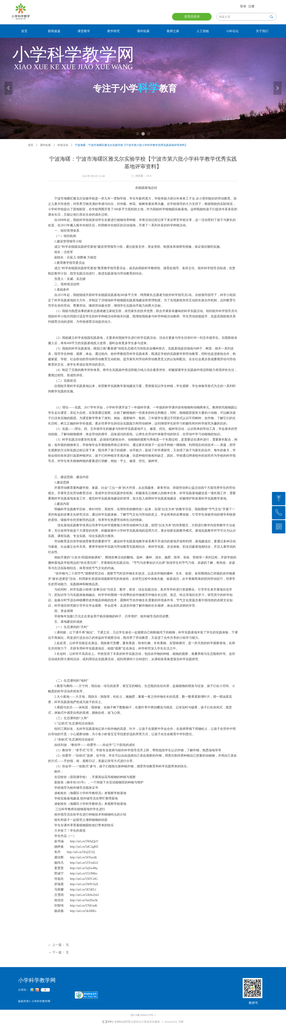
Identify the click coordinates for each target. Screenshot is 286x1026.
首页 (30, 145)
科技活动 (62, 145)
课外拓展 (45, 145)
